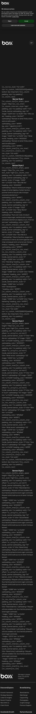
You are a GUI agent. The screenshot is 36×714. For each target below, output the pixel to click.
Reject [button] (9, 706)
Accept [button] (26, 706)
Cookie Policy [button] (15, 701)
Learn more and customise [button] (18, 710)
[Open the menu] (31, 42)
